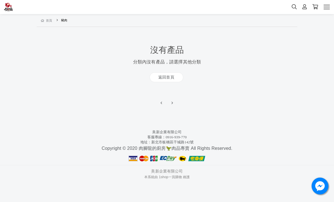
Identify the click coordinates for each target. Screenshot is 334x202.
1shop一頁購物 (170, 177)
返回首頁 (166, 77)
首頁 (46, 20)
